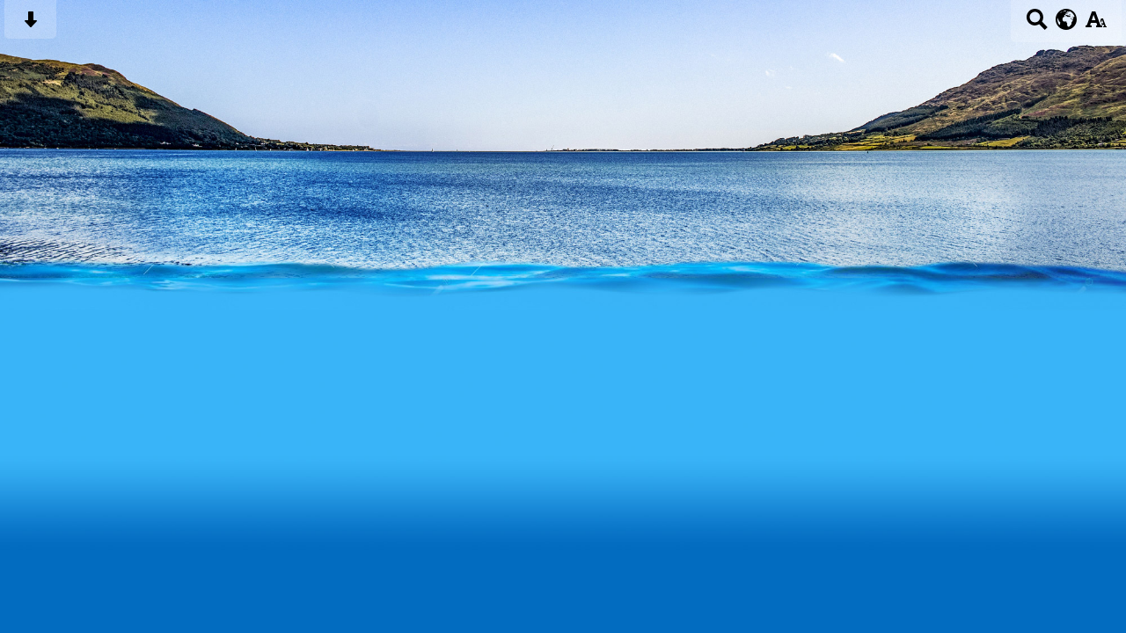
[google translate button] (1066, 19)
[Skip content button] (30, 25)
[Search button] (1036, 25)
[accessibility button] (1095, 25)
